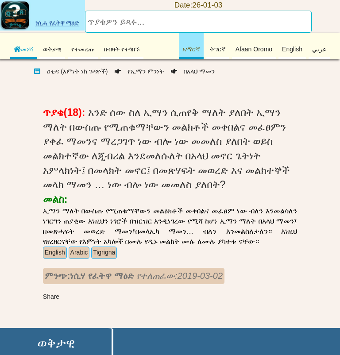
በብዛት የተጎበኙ (122, 49)
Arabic (79, 252)
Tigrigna (104, 252)
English (292, 49)
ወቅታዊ (52, 49)
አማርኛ (191, 49)
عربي (319, 49)
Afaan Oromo (254, 49)
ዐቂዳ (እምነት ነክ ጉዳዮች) (76, 71)
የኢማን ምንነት (136, 71)
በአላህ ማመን (190, 71)
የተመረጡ (82, 49)
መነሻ (23, 49)
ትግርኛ (218, 49)
